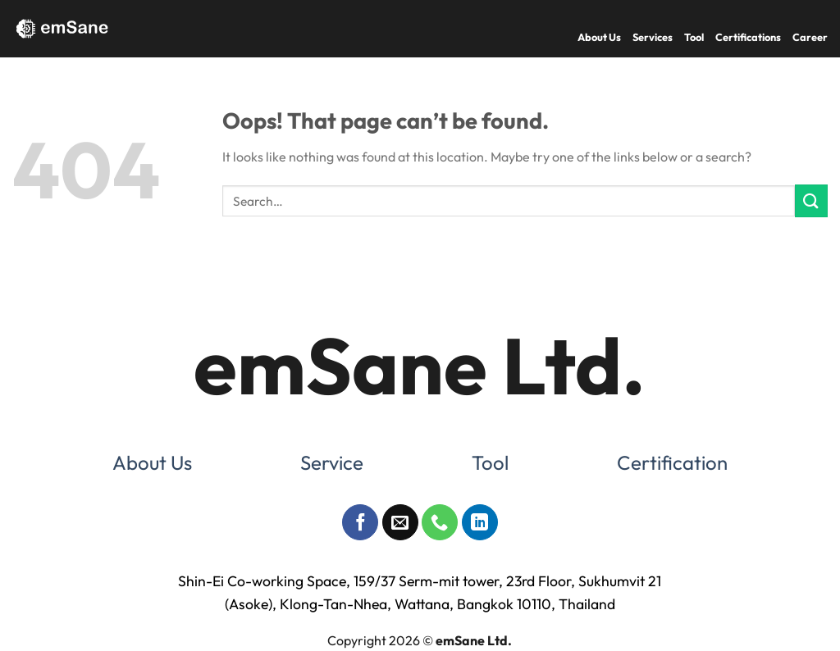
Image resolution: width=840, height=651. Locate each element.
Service (331, 462)
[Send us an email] (400, 522)
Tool (694, 36)
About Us (599, 36)
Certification (672, 462)
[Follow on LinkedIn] (480, 522)
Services (652, 36)
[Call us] (440, 522)
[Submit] (811, 200)
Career (810, 36)
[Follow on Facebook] (360, 522)
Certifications (748, 36)
